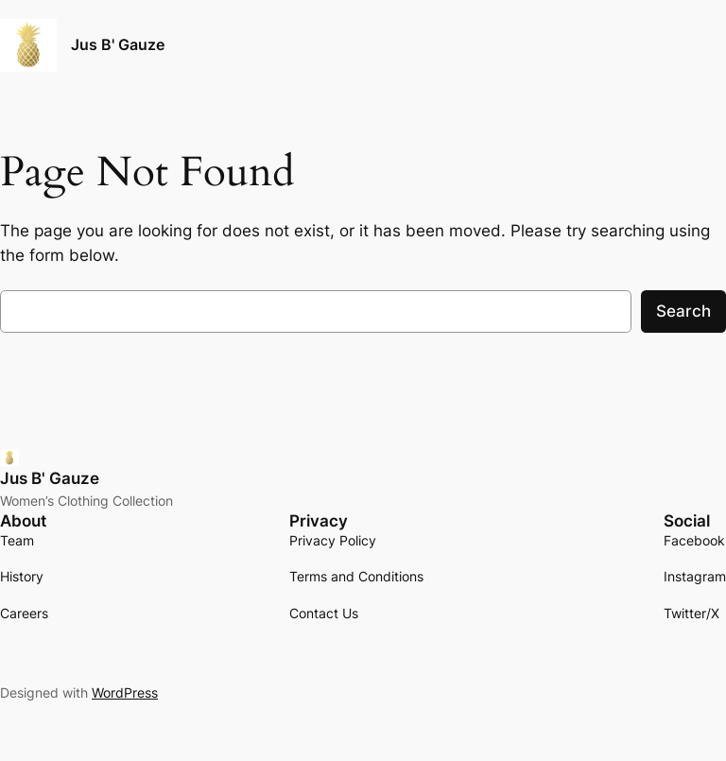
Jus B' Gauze (117, 45)
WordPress (125, 692)
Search (683, 311)
